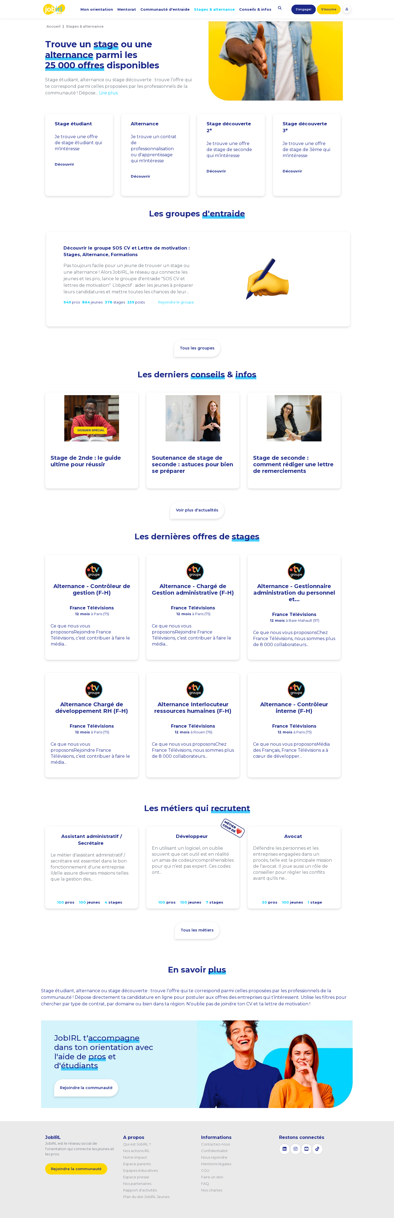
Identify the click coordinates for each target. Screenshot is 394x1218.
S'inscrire (328, 9)
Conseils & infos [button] (255, 9)
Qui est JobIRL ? (137, 1144)
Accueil (53, 26)
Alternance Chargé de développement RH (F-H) (91, 707)
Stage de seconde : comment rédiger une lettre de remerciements (293, 464)
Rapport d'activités (140, 1190)
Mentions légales (216, 1164)
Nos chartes (211, 1190)
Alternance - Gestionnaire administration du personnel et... (294, 593)
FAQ (205, 1183)
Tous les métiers (197, 930)
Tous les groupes (197, 348)
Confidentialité (214, 1150)
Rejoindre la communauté (86, 1087)
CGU (205, 1170)
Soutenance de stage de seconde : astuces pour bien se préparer (192, 464)
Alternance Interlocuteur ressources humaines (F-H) (192, 707)
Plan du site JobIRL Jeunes (146, 1196)
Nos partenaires (137, 1183)
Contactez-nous (215, 1144)
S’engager (303, 9)
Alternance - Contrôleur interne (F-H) (294, 707)
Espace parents (137, 1164)
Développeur (192, 836)
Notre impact (135, 1157)
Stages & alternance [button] (214, 9)
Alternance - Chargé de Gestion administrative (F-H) (193, 589)
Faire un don (212, 1177)
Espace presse (136, 1177)
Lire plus (108, 93)
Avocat (293, 836)
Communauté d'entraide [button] (165, 9)
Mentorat (126, 9)
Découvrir (64, 164)
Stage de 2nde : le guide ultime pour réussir (86, 461)
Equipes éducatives (140, 1170)
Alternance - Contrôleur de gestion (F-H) (91, 589)
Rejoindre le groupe (176, 302)
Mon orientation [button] (96, 9)
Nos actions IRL (136, 1150)
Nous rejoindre (214, 1157)
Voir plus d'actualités (197, 510)
